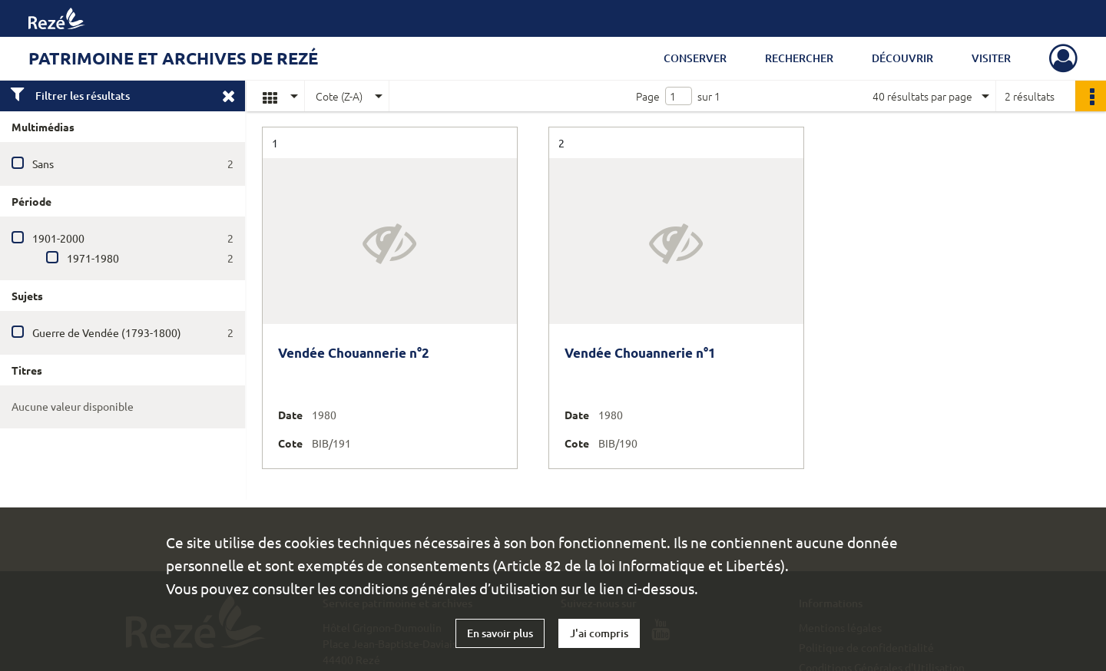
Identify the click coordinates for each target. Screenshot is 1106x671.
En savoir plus (500, 633)
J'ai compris (599, 633)
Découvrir (902, 58)
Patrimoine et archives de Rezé (173, 58)
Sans (43, 163)
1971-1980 (93, 258)
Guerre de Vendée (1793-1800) (106, 332)
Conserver (695, 58)
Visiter (991, 58)
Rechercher (799, 58)
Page (648, 96)
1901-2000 (58, 238)
